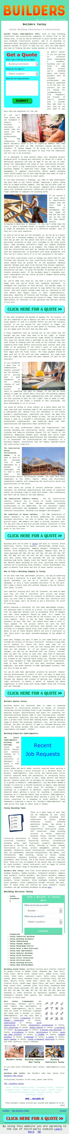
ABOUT (48, 20)
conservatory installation (41, 1025)
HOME (37, 20)
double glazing (36, 1027)
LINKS (42, 20)
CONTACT (54, 20)
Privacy (63, 1111)
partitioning (42, 1032)
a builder (24, 1013)
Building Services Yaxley (18, 892)
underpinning (9, 1023)
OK (39, 1132)
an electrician (21, 1030)
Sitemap (6, 1111)
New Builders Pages (20, 1111)
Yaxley (35, 544)
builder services (46, 882)
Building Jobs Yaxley (13, 1076)
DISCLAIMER (62, 20)
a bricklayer (18, 1032)
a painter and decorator (51, 1030)
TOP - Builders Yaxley (14, 1084)
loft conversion (11, 1027)
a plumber (40, 1034)
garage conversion (14, 1020)
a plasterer (25, 1018)
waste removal (10, 1039)
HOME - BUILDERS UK (34, 1099)
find (32, 871)
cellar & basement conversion (41, 1039)
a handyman (29, 1037)
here (49, 887)
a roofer (50, 1037)
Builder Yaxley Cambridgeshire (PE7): (22, 34)
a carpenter (59, 1027)
